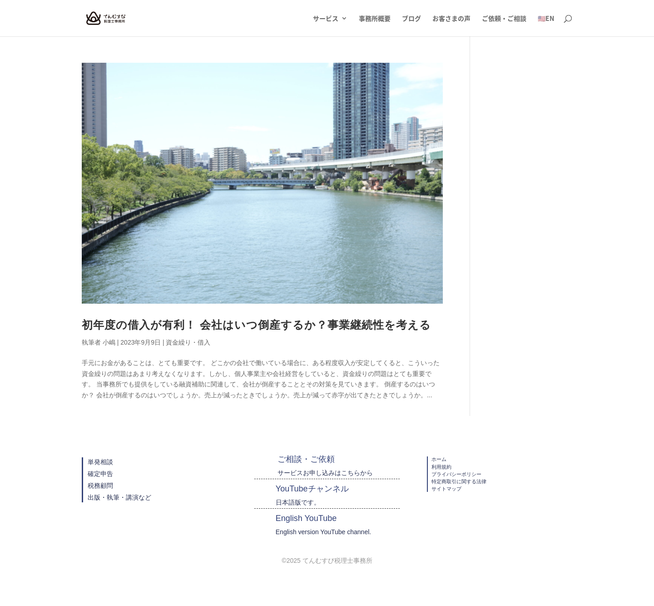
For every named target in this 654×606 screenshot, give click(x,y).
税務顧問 (100, 485)
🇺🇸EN (546, 19)
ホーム (438, 459)
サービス (325, 19)
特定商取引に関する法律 (458, 481)
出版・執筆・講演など (119, 497)
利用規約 (441, 467)
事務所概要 (375, 19)
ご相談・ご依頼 (306, 459)
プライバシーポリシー (456, 474)
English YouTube (306, 518)
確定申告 (100, 473)
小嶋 (109, 342)
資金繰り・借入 (188, 342)
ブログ (411, 19)
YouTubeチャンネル (312, 488)
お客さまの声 (451, 19)
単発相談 (100, 462)
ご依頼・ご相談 (504, 19)
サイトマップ (446, 488)
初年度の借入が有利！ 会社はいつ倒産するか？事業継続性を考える (256, 325)
